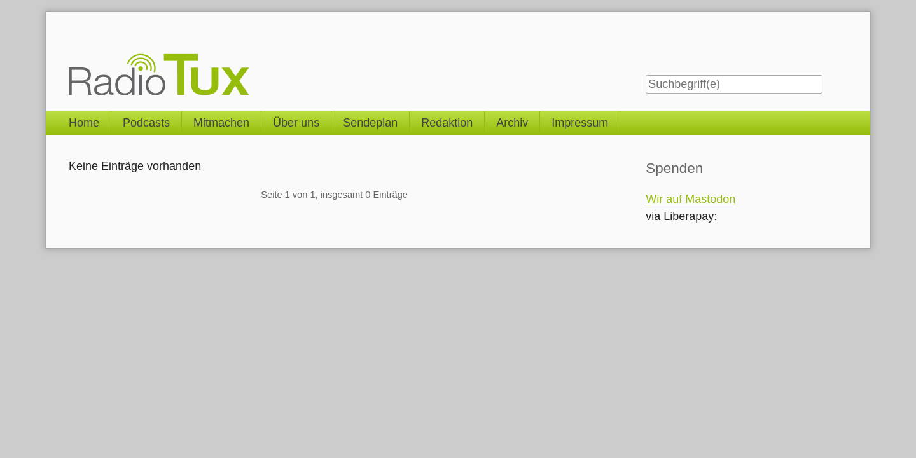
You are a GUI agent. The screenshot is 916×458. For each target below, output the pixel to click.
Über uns (296, 122)
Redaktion (447, 122)
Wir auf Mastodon (690, 199)
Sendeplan (370, 122)
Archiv (512, 122)
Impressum (580, 122)
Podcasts (146, 122)
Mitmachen (221, 122)
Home (84, 122)
